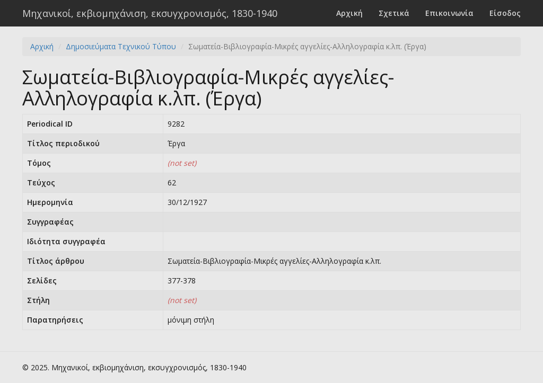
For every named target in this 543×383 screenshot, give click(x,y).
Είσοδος (505, 13)
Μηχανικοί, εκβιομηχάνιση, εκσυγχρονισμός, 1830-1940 (149, 13)
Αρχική (349, 13)
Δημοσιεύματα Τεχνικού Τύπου (121, 46)
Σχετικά (394, 13)
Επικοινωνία (449, 13)
